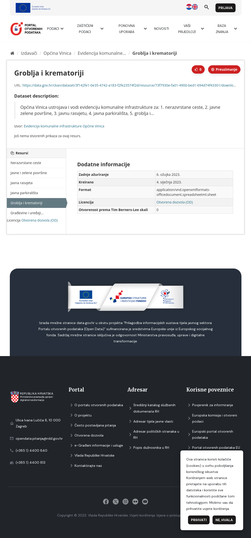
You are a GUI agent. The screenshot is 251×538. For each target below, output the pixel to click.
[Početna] (12, 53)
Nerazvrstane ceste (26, 162)
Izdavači (29, 53)
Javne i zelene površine (29, 172)
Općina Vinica (57, 53)
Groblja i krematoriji (154, 53)
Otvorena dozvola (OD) (39, 220)
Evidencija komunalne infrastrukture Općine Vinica (64, 126)
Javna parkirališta (24, 193)
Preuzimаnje (224, 69)
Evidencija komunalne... (102, 53)
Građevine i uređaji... (27, 213)
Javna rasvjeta (22, 182)
